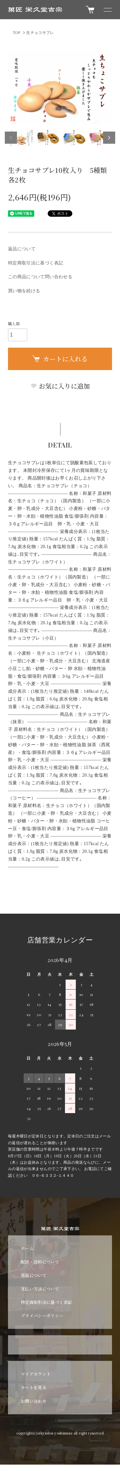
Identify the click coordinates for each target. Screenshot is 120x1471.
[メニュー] (107, 9)
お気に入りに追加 (60, 386)
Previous (11, 138)
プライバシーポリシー (42, 1316)
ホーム (27, 1248)
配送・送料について (40, 1262)
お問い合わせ (33, 1401)
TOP (16, 32)
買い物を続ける (24, 290)
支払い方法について (40, 1289)
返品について (22, 249)
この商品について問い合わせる (40, 276)
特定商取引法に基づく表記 (35, 263)
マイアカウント (36, 1374)
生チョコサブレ (40, 32)
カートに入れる (60, 358)
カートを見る (33, 1387)
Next (109, 138)
